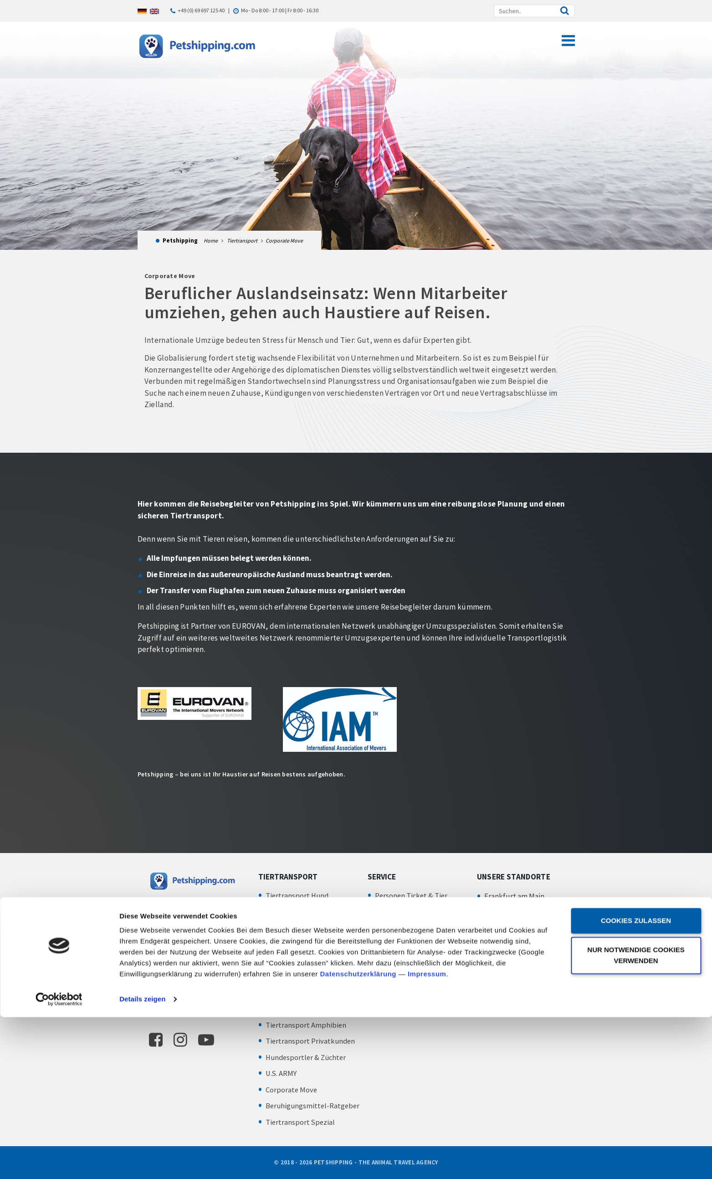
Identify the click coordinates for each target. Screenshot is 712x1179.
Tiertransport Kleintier (303, 944)
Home (211, 240)
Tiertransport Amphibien (306, 1025)
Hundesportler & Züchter (308, 1057)
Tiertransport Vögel (298, 928)
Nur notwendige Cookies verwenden (635, 1117)
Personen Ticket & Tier (412, 895)
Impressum (427, 1136)
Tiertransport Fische (299, 976)
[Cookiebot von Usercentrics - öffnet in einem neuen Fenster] (59, 1161)
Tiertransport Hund (298, 895)
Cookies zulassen (636, 1082)
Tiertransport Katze (298, 911)
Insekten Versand (294, 993)
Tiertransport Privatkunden (311, 1041)
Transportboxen (401, 928)
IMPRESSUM (494, 919)
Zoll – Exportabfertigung (415, 944)
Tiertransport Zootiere (303, 960)
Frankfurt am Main (514, 896)
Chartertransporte (405, 988)
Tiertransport (242, 240)
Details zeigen (142, 1161)
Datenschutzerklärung (358, 1136)
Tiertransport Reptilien (304, 1008)
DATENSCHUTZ (498, 933)
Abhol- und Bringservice (414, 911)
